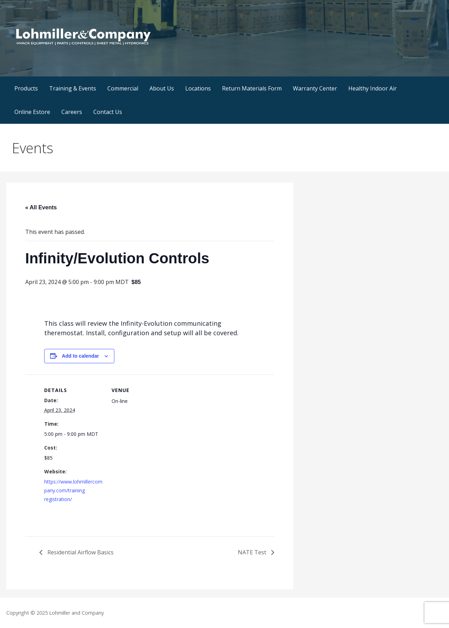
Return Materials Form (252, 88)
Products (26, 88)
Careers (71, 112)
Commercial (122, 88)
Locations (198, 88)
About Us (161, 88)
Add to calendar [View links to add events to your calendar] (80, 356)
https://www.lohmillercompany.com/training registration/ (73, 490)
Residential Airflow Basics (80, 552)
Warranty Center (315, 88)
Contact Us (107, 112)
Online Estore (32, 112)
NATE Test (253, 552)
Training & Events (72, 88)
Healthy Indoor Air (372, 88)
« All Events (41, 207)
